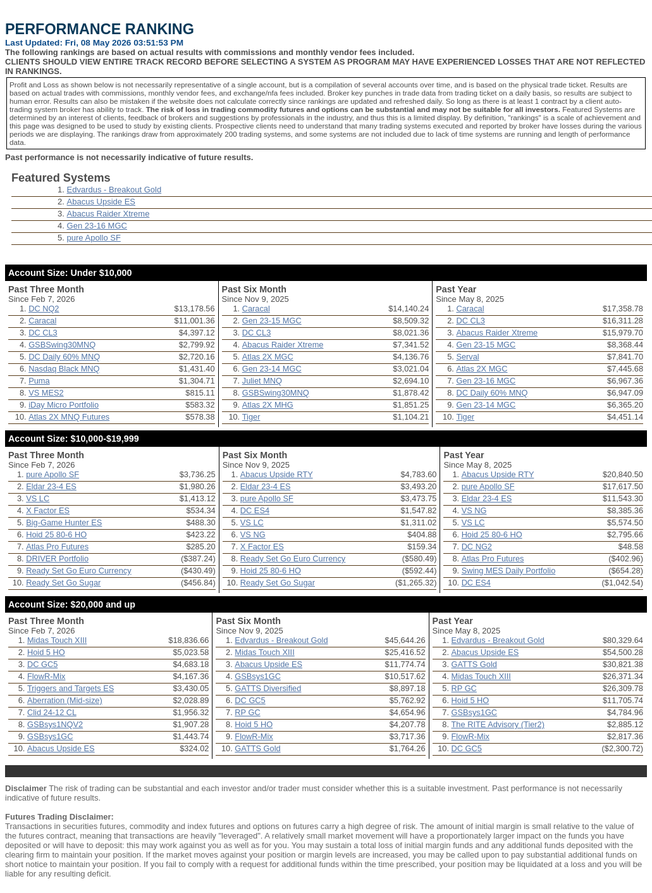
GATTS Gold (257, 748)
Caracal (42, 320)
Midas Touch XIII (57, 640)
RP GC (247, 712)
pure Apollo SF (94, 237)
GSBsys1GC (50, 736)
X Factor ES (48, 510)
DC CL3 (43, 332)
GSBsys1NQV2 (55, 724)
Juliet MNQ (262, 380)
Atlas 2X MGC (267, 356)
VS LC (37, 498)
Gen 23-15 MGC (272, 320)
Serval (467, 356)
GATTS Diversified (268, 688)
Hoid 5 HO (46, 652)
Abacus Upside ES (101, 201)
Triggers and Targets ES (70, 688)
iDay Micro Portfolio (63, 404)
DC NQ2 (43, 308)
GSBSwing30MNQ (61, 344)
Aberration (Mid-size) (64, 700)
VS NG (253, 534)
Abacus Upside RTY (276, 474)
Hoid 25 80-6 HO (56, 534)
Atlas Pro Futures (57, 546)
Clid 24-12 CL (52, 712)
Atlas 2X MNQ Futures (68, 417)
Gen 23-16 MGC (97, 225)
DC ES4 (254, 510)
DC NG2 (477, 546)
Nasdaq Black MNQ (63, 368)
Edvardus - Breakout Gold (114, 189)
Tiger (251, 417)
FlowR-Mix (46, 676)
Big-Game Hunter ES (64, 522)
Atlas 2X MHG (267, 404)
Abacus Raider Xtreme (108, 213)
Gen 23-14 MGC (272, 368)
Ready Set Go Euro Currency (78, 570)
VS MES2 (45, 392)
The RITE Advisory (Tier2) (498, 724)
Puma (38, 380)
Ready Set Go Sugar (63, 582)
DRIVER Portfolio (57, 558)
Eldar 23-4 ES (51, 486)
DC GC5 (42, 664)
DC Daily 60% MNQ (64, 356)
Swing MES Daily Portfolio (509, 570)
